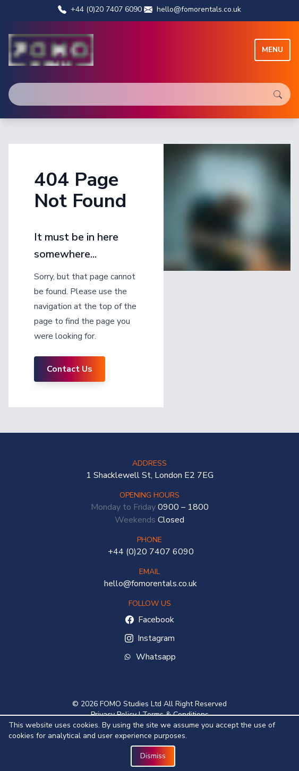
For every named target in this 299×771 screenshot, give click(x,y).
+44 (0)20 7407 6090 (100, 9)
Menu (272, 50)
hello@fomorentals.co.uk (192, 9)
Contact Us (69, 369)
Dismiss (153, 756)
